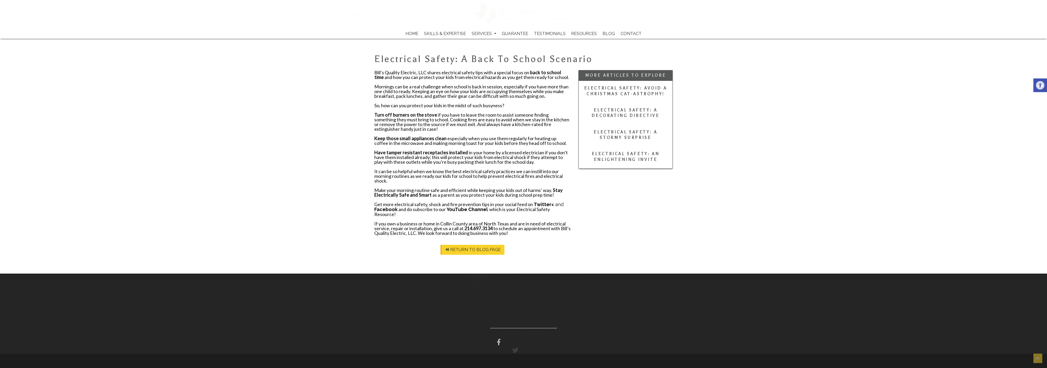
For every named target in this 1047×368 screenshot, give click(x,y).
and (549, 204)
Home (411, 33)
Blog (609, 33)
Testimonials (550, 33)
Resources (584, 33)
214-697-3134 (375, 15)
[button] (1040, 85)
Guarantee (515, 33)
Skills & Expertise (445, 33)
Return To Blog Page (473, 249)
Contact (631, 33)
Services (484, 33)
